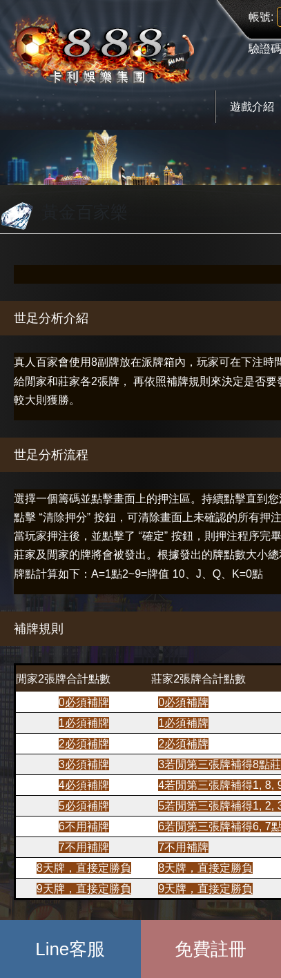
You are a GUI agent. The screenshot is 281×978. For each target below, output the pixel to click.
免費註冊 (210, 949)
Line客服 (70, 949)
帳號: (261, 17)
